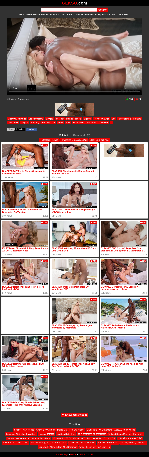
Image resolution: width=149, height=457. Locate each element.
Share (11, 129)
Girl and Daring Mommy (119, 434)
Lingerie (24, 122)
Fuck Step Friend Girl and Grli (101, 438)
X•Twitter (20, 129)
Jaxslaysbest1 (36, 119)
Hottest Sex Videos (49, 140)
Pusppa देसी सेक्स (46, 434)
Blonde (69, 119)
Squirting (35, 122)
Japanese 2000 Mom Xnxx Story (21, 434)
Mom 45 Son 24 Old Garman (63, 447)
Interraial (104, 122)
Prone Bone (78, 122)
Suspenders (92, 122)
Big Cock (59, 119)
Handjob (137, 119)
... (111, 122)
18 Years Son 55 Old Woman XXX (69, 438)
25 (138, 99)
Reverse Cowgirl (101, 119)
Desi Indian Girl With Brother (81, 443)
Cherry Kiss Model (17, 119)
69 (54, 122)
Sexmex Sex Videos (16, 438)
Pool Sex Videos (77, 430)
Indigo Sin (62, 430)
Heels (60, 122)
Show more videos (75, 414)
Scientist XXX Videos (24, 430)
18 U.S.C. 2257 (85, 454)
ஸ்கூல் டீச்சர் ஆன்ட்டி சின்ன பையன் (48, 443)
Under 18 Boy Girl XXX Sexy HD (94, 447)
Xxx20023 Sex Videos (124, 430)
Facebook (31, 129)
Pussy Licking (124, 119)
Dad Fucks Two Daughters (99, 430)
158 (130, 99)
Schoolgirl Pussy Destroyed (133, 443)
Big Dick (87, 119)
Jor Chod (43, 447)
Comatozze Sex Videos (39, 438)
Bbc (113, 119)
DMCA (73, 454)
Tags (66, 454)
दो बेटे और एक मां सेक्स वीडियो (130, 438)
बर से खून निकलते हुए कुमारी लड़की (92, 434)
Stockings (46, 122)
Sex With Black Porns (108, 443)
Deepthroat (13, 122)
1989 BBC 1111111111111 (15, 443)
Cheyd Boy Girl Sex (45, 430)
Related (63, 135)
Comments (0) (81, 135)
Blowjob (49, 119)
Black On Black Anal (99, 140)
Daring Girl (138, 434)
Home (59, 454)
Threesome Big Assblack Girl (73, 140)
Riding (78, 119)
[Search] (69, 10)
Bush (68, 122)
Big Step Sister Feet (66, 434)
